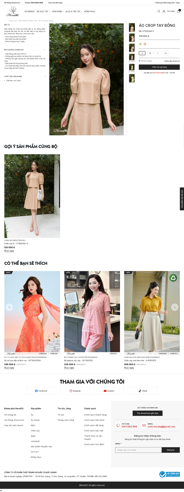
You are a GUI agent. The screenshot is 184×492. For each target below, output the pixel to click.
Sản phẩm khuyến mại (41, 446)
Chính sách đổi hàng (94, 425)
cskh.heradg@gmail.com (161, 426)
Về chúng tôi (10, 415)
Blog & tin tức (73, 11)
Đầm (33, 425)
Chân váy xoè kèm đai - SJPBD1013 (140, 360)
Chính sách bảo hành (94, 420)
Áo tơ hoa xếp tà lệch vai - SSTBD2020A (22, 360)
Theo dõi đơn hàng (55, 3)
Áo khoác (35, 420)
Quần (33, 436)
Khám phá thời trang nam (167, 3)
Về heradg (29, 11)
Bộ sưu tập (42, 11)
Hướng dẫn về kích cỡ (172, 61)
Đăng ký (170, 450)
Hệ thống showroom (12, 3)
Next (174, 307)
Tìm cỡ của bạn (145, 61)
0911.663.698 (129, 426)
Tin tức (61, 415)
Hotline (34, 3)
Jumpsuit (35, 441)
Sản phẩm (57, 11)
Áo (32, 415)
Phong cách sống (66, 420)
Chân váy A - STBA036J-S (16, 243)
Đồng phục (89, 11)
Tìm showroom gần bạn (147, 413)
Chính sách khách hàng (95, 415)
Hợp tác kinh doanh (13, 425)
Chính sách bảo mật (93, 430)
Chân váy (35, 430)
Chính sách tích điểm (94, 444)
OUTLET (35, 452)
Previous (9, 307)
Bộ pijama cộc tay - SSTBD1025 (78, 360)
